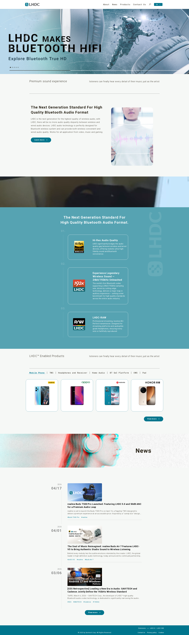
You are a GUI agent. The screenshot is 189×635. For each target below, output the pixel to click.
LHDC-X (152, 628)
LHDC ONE (160, 628)
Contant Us (141, 632)
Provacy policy (152, 632)
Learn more (41, 140)
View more (153, 419)
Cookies (161, 632)
